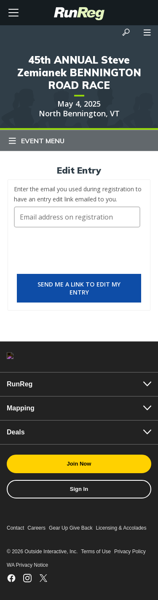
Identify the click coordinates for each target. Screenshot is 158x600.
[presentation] (78, 254)
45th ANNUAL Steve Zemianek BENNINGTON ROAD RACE (79, 72)
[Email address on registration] (77, 217)
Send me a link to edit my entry (79, 288)
